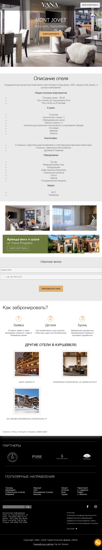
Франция (41, 26)
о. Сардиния (82, 490)
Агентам (71, 513)
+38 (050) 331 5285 (18, 522)
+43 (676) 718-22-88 (17, 520)
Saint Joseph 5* (27, 382)
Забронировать (90, 5)
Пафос (80, 492)
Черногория (82, 488)
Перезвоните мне (51, 289)
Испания (65, 490)
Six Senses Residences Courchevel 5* (27, 419)
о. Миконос (82, 494)
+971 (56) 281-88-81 (18, 519)
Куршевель (59, 26)
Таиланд (9, 488)
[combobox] (4, 276)
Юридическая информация (79, 518)
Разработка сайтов (44, 544)
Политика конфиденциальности (82, 515)
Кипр (63, 492)
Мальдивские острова (43, 492)
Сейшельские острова (15, 492)
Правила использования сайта (81, 521)
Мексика (37, 494)
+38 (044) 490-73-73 (17, 517)
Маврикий (9, 494)
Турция (64, 494)
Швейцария (10, 490)
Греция (64, 488)
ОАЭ (35, 490)
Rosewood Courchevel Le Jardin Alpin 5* (75, 382)
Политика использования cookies (82, 523)
